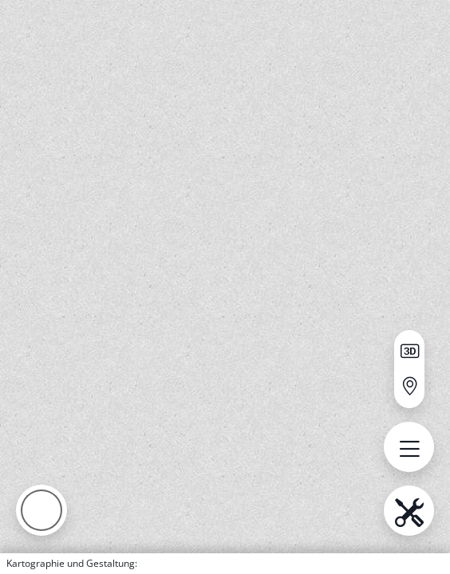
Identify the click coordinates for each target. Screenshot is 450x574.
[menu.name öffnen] (409, 447)
